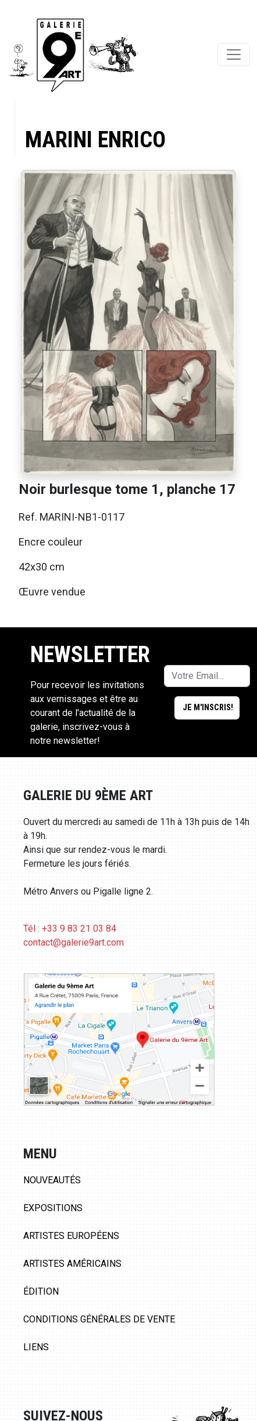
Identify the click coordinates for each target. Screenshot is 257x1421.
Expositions (53, 1207)
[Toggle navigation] (233, 54)
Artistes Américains (72, 1263)
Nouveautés (52, 1180)
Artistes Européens (71, 1235)
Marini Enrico (95, 139)
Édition (41, 1291)
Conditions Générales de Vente (99, 1319)
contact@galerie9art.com (73, 942)
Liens (36, 1347)
